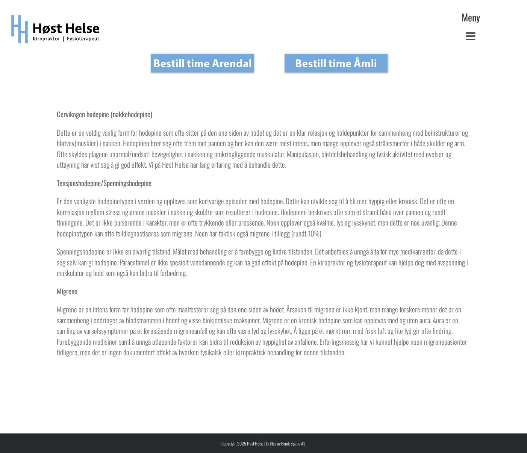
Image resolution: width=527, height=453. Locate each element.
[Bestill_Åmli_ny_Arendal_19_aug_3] (202, 63)
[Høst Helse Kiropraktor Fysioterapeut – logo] (55, 18)
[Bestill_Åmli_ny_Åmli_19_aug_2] (336, 63)
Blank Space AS (293, 443)
